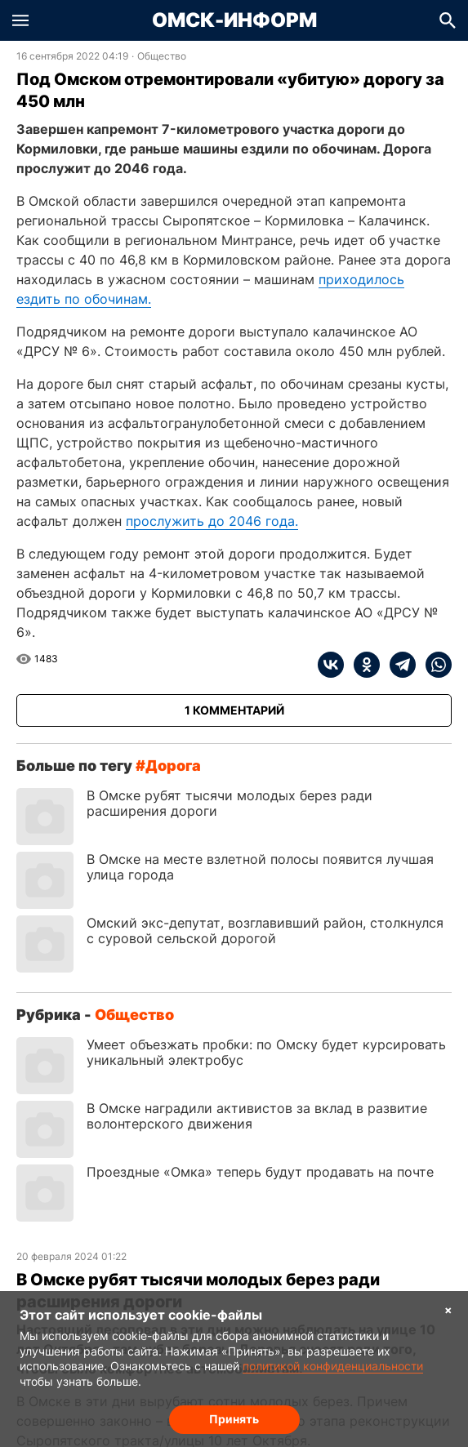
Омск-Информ (234, 20)
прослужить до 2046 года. (212, 521)
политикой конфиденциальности (333, 1366)
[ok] (362, 665)
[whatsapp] (434, 665)
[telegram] (398, 665)
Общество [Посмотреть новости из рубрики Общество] (161, 56)
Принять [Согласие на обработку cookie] (234, 1419)
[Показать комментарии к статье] (234, 710)
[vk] (331, 665)
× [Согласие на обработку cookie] (448, 1309)
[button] (20, 20)
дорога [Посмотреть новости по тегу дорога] (173, 765)
